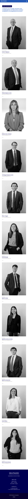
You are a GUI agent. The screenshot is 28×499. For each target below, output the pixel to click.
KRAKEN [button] (14, 496)
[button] (26, 1)
